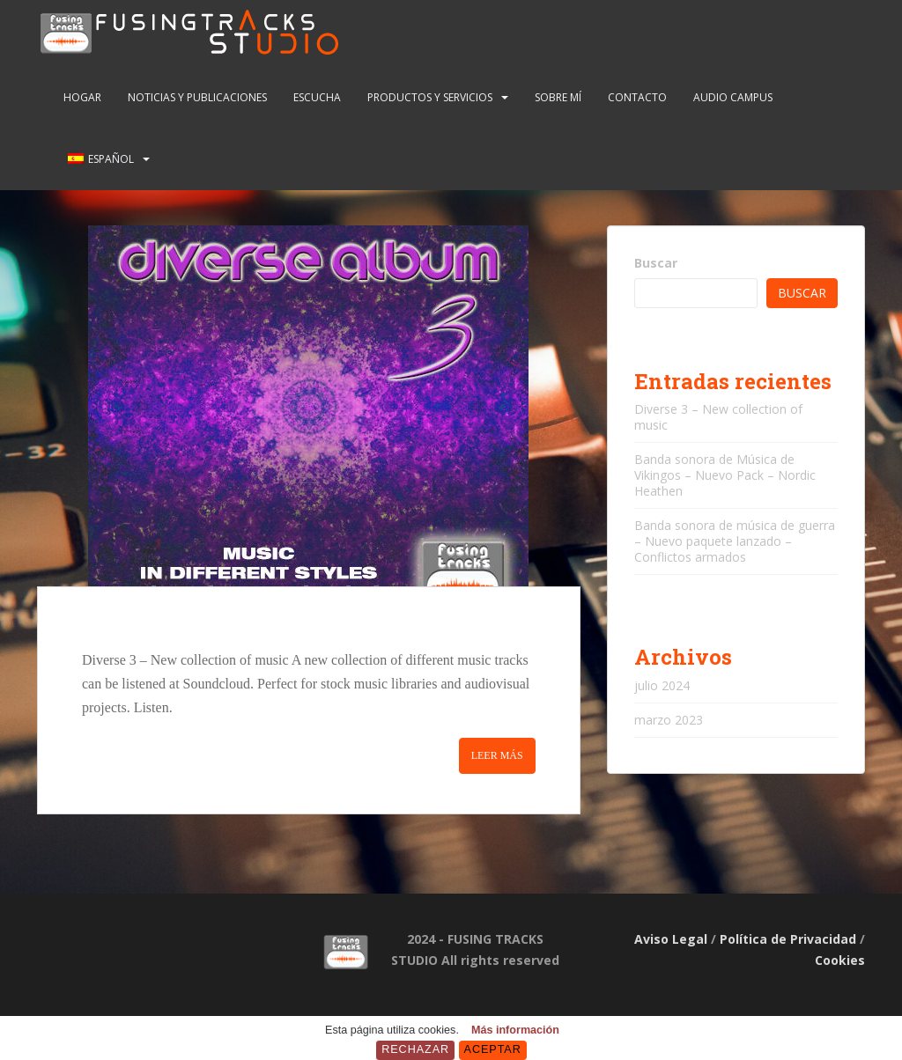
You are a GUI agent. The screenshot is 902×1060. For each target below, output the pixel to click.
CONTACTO (637, 97)
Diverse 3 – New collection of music (718, 417)
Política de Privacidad (788, 939)
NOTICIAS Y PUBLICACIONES (197, 97)
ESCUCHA (317, 97)
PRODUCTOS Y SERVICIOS (429, 97)
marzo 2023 (668, 719)
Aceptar (492, 1049)
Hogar (82, 97)
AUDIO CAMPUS (733, 97)
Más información (515, 1030)
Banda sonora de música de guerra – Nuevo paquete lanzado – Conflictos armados (734, 541)
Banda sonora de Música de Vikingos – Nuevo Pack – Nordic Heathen (725, 475)
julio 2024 (662, 685)
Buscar (655, 262)
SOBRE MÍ (558, 97)
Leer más (497, 755)
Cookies (840, 960)
